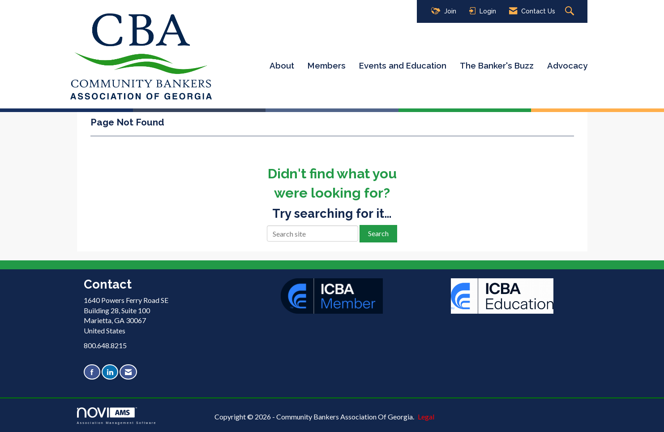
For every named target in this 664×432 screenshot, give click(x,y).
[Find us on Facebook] (92, 372)
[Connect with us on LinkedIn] (110, 372)
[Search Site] (570, 11)
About (282, 65)
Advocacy (567, 65)
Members (327, 65)
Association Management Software (117, 415)
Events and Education (402, 65)
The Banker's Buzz (497, 65)
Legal (426, 416)
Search (378, 233)
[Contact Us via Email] (128, 372)
